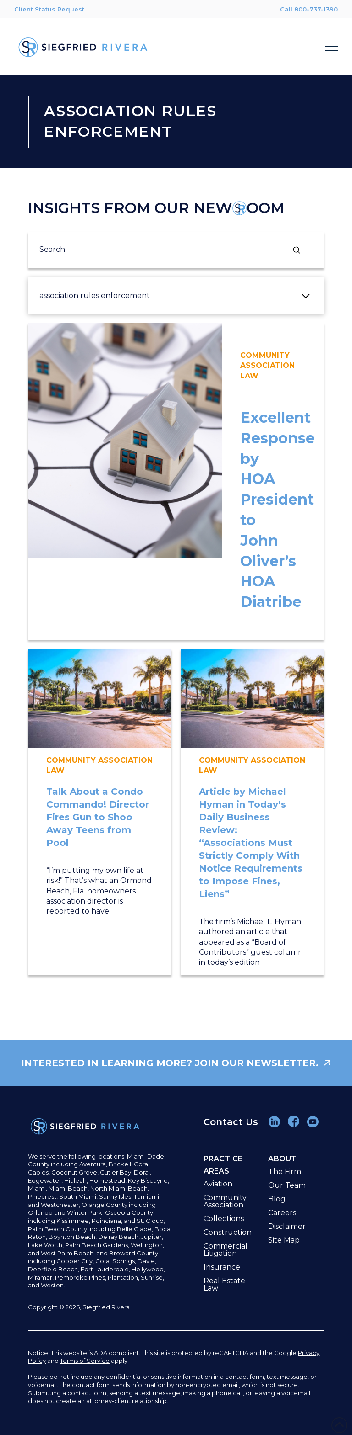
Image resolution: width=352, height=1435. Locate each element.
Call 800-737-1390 (309, 9)
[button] (331, 47)
